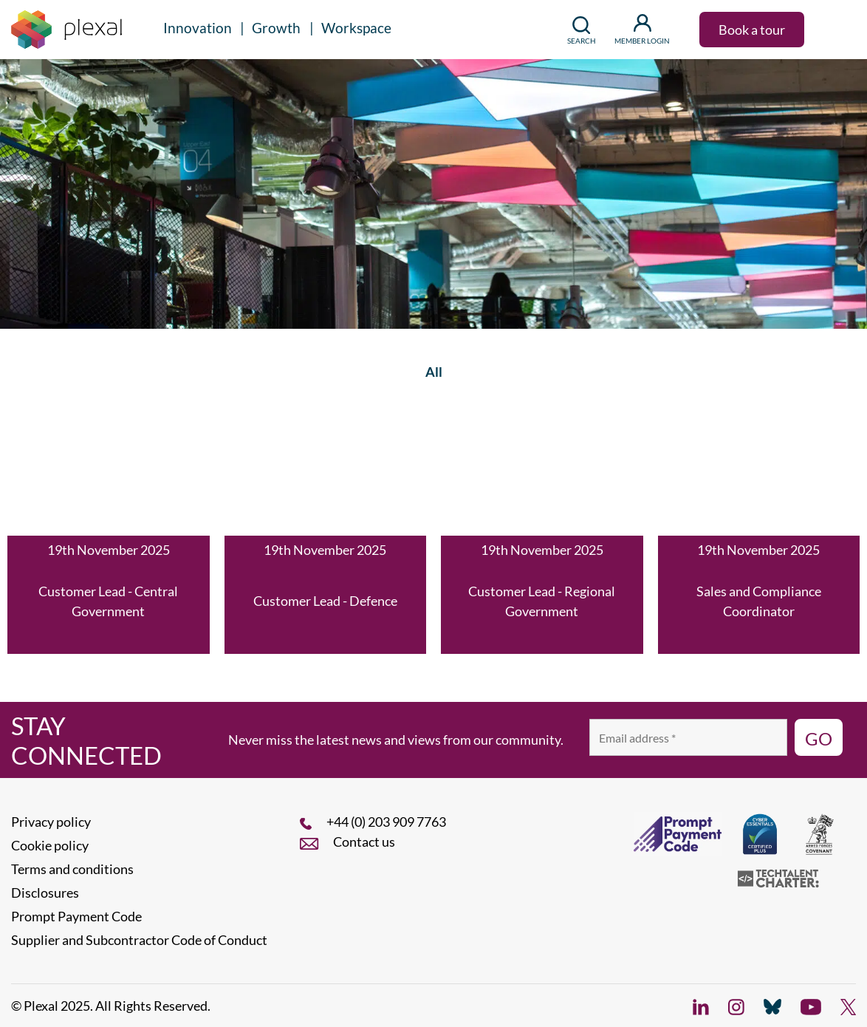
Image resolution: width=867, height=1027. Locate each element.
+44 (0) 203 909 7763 (386, 821)
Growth (276, 27)
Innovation (197, 27)
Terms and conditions (72, 869)
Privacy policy (51, 821)
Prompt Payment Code (76, 916)
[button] (834, 29)
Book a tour (752, 29)
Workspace (356, 27)
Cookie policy (50, 845)
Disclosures (45, 892)
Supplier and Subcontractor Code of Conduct (139, 940)
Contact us (364, 841)
